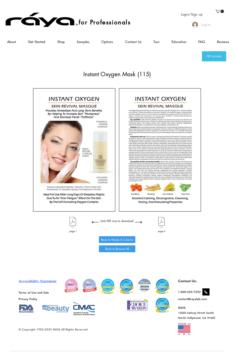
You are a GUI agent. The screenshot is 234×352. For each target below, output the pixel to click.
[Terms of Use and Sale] (34, 292)
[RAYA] (184, 307)
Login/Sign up (192, 14)
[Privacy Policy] (29, 298)
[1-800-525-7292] (189, 291)
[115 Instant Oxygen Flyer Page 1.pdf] (73, 223)
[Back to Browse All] (117, 248)
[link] (219, 11)
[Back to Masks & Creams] (117, 239)
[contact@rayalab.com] (193, 298)
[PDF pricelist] (214, 56)
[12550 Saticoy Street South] (196, 312)
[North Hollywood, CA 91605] (196, 317)
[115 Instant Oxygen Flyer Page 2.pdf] (161, 223)
